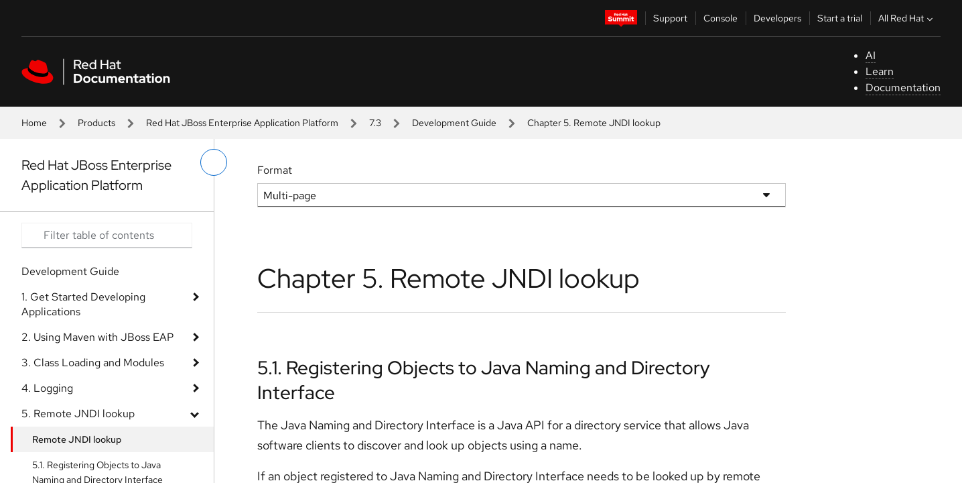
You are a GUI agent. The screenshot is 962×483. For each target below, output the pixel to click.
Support (670, 18)
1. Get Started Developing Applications (83, 304)
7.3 (375, 123)
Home (34, 123)
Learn (880, 71)
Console (720, 18)
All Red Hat (907, 18)
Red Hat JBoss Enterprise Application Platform (242, 123)
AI (871, 55)
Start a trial (839, 18)
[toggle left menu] (213, 162)
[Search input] (106, 235)
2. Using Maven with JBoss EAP (97, 337)
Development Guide (454, 123)
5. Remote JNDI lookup (78, 414)
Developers (777, 18)
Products (96, 123)
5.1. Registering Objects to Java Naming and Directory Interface (483, 380)
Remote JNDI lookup (76, 439)
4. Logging (47, 388)
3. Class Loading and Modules (92, 363)
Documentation (903, 87)
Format (274, 170)
